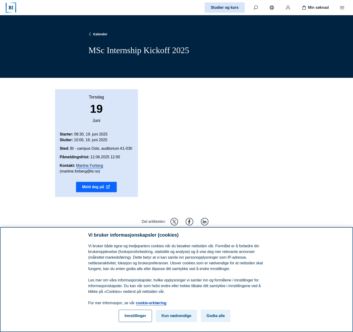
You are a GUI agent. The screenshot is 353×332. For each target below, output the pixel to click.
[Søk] (255, 7)
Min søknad (315, 7)
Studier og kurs (225, 7)
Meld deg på (96, 187)
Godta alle (216, 318)
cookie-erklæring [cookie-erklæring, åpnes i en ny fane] (151, 305)
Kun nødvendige (176, 318)
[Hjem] (11, 7)
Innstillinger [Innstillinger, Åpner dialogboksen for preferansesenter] (135, 318)
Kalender (98, 34)
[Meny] (342, 7)
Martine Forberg (89, 166)
